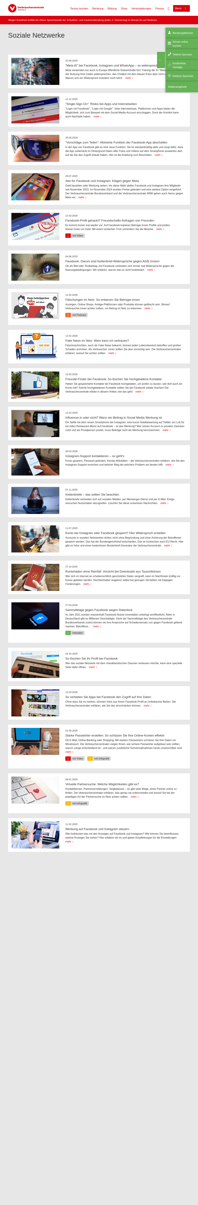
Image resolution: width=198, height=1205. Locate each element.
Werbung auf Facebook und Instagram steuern (97, 829)
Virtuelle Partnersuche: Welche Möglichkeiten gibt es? (102, 784)
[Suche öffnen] (168, 8)
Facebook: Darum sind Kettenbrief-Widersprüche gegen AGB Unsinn (112, 261)
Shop (124, 8)
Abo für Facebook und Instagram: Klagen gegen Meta (102, 181)
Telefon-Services (182, 54)
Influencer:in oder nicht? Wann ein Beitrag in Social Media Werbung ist (113, 417)
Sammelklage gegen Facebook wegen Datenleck (98, 610)
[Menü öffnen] (181, 8)
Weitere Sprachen (183, 76)
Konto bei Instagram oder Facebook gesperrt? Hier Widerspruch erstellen (115, 533)
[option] (75, 236)
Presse (159, 8)
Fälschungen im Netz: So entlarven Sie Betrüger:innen (102, 299)
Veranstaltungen (141, 8)
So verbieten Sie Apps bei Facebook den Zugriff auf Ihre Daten (108, 697)
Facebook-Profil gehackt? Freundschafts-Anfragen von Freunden (109, 220)
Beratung (98, 8)
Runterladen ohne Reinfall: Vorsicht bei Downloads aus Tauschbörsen (113, 571)
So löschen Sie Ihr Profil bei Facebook (91, 658)
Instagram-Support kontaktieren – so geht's (94, 456)
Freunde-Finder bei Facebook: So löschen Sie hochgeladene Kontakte (113, 379)
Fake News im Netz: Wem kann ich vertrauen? (97, 340)
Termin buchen (79, 8)
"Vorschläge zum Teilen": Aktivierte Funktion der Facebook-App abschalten (116, 142)
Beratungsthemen (183, 33)
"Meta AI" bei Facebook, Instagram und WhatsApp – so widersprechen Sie (116, 65)
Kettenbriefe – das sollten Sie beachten (92, 494)
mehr (128, 78)
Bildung (112, 8)
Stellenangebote (177, 86)
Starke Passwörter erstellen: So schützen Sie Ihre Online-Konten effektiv (115, 735)
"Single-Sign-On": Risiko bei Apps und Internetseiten (101, 104)
